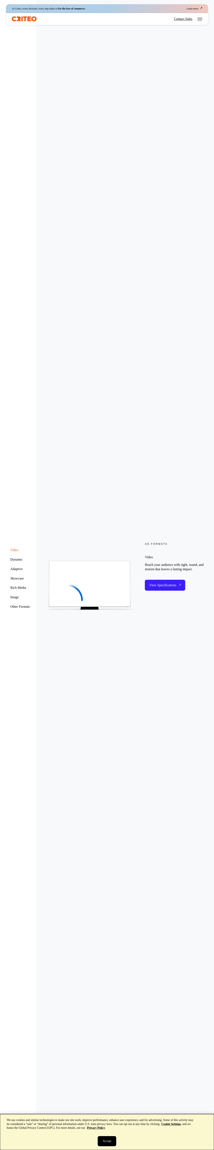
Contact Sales (183, 18)
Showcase (17, 578)
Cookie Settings (171, 1124)
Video (14, 550)
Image (14, 597)
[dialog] (107, 1132)
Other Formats (20, 606)
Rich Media (18, 587)
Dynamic (16, 559)
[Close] (107, 1141)
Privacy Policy (96, 1127)
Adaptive (16, 569)
